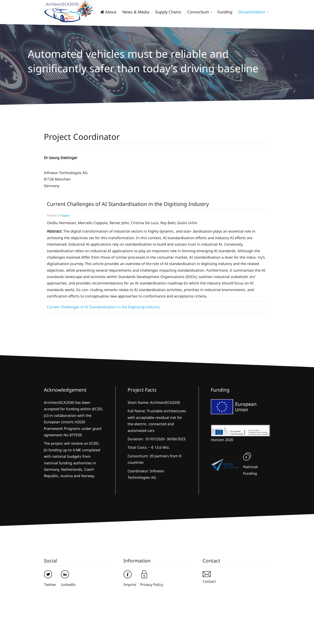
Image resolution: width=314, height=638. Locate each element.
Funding (224, 12)
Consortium (198, 12)
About (108, 12)
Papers (65, 215)
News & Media (135, 12)
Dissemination (251, 12)
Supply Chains (168, 12)
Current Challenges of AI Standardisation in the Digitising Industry (103, 306)
